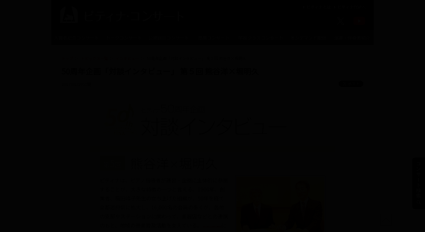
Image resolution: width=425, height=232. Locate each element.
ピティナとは (316, 7)
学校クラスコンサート (260, 37)
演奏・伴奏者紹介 (352, 37)
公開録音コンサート (168, 37)
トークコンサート (124, 37)
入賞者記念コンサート (76, 37)
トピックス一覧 (94, 58)
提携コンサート (214, 37)
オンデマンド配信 (308, 37)
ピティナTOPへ (349, 7)
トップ (67, 58)
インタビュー (127, 58)
